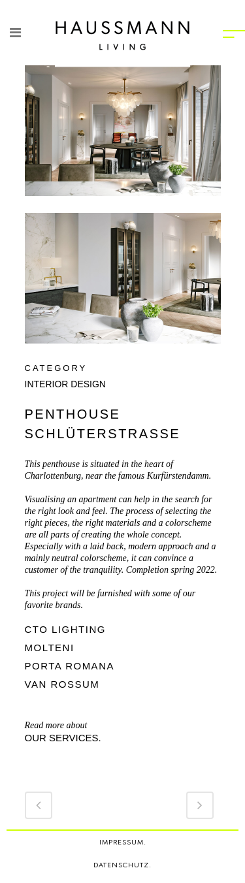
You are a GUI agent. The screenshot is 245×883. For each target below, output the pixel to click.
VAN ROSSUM (64, 684)
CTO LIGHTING (65, 629)
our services (62, 737)
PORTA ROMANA (71, 665)
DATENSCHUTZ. (122, 865)
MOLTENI (51, 647)
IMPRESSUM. (122, 842)
